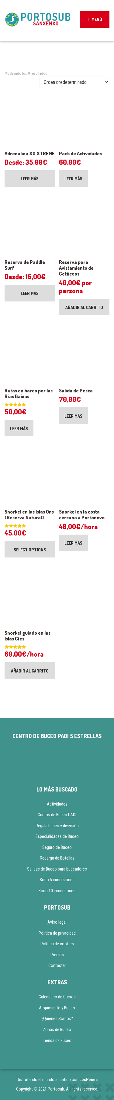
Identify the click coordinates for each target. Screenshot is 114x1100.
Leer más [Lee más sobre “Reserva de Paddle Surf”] (30, 293)
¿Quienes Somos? (57, 1018)
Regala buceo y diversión (57, 825)
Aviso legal (57, 922)
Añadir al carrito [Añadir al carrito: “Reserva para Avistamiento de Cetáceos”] (84, 307)
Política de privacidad (57, 933)
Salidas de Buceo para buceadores (57, 869)
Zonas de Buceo (57, 1029)
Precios (57, 954)
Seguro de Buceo (57, 847)
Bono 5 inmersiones (57, 879)
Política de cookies (57, 943)
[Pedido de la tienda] (74, 82)
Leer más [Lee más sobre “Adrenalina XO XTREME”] (30, 178)
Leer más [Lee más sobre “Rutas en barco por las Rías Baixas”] (19, 428)
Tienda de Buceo (57, 1040)
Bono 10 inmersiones (57, 890)
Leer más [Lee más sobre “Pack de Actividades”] (73, 178)
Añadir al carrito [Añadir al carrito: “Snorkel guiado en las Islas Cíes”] (30, 670)
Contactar (57, 965)
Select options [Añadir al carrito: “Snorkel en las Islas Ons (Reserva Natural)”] (30, 549)
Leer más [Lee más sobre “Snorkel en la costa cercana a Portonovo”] (73, 543)
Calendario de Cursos (57, 996)
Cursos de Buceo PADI (57, 814)
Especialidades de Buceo (57, 836)
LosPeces (88, 1079)
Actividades (57, 804)
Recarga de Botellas (57, 858)
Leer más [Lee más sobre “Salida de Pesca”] (73, 416)
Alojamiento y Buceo (57, 1007)
